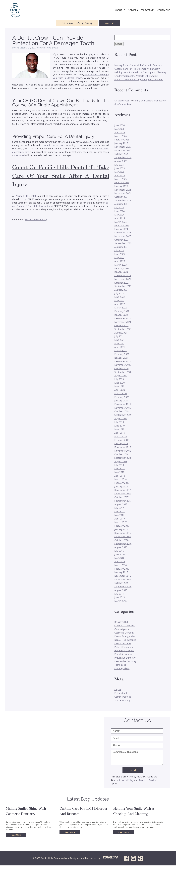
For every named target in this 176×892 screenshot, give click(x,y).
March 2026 (120, 135)
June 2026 (119, 125)
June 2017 (119, 511)
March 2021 (120, 350)
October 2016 (121, 540)
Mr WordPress (121, 100)
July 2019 (119, 422)
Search (118, 43)
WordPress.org (122, 700)
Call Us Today (77, 23)
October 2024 (121, 196)
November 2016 (122, 536)
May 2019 (119, 429)
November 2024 (122, 193)
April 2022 (119, 303)
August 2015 (120, 590)
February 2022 (121, 311)
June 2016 (119, 554)
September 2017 (122, 500)
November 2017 (122, 493)
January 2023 (121, 271)
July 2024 (119, 207)
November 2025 (122, 150)
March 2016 (120, 565)
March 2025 (120, 178)
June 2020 (119, 382)
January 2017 (121, 529)
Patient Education (123, 646)
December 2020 (122, 361)
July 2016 (119, 550)
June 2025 (119, 168)
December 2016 (122, 532)
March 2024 (120, 221)
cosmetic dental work (53, 145)
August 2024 (120, 203)
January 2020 (121, 400)
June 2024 (119, 211)
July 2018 (119, 464)
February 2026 (121, 139)
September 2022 (122, 286)
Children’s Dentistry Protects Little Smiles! (136, 75)
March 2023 (120, 264)
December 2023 (122, 232)
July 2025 (119, 164)
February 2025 (121, 182)
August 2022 (120, 289)
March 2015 (120, 600)
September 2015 (122, 586)
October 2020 (121, 368)
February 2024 (121, 225)
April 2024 (119, 218)
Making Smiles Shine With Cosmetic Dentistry (138, 65)
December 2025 (122, 146)
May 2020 (119, 386)
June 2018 (119, 468)
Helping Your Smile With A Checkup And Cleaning (140, 72)
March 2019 (120, 436)
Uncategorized (121, 668)
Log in (117, 689)
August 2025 (120, 161)
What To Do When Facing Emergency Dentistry (138, 79)
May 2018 (119, 472)
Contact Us (163, 10)
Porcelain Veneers (123, 654)
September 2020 (122, 371)
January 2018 (121, 486)
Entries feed (120, 693)
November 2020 (122, 364)
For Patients (147, 10)
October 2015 (121, 582)
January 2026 (121, 143)
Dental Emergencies (124, 636)
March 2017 (120, 522)
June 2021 (119, 339)
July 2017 (119, 507)
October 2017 (121, 497)
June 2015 (119, 597)
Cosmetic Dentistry (124, 632)
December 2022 (122, 275)
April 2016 (119, 561)
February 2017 (121, 525)
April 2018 (119, 475)
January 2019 (121, 443)
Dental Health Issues (125, 639)
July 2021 (119, 336)
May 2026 (119, 128)
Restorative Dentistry (36, 219)
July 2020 (119, 379)
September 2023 (122, 243)
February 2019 (121, 439)
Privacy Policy (126, 780)
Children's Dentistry (124, 625)
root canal (19, 155)
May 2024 (119, 214)
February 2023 (121, 268)
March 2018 (120, 479)
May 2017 (119, 514)
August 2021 (120, 332)
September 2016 (122, 543)
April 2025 (119, 175)
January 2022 (121, 314)
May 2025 (119, 171)
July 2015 (119, 593)
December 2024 (122, 189)
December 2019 (122, 404)
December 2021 (122, 318)
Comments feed (122, 696)
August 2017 (120, 504)
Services (133, 10)
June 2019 (119, 425)
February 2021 (121, 354)
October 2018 (121, 454)
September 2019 (122, 414)
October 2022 (121, 282)
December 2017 (122, 489)
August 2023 (120, 246)
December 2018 (122, 447)
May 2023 (119, 257)
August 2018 (120, 461)
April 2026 (119, 132)
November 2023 (122, 236)
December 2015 (122, 575)
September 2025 (122, 157)
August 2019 (120, 418)
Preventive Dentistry (124, 657)
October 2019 (121, 411)
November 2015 (122, 579)
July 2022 (119, 293)
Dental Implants (122, 643)
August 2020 (120, 375)
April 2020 (119, 389)
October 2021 (121, 325)
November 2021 (122, 321)
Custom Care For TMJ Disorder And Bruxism (137, 68)
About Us (120, 10)
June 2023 (119, 254)
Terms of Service (147, 780)
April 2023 (119, 261)
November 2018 (122, 450)
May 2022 (119, 300)
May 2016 (119, 557)
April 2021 (119, 346)
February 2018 (121, 482)
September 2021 (122, 329)
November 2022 (122, 279)
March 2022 (120, 307)
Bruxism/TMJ (121, 621)
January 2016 (121, 572)
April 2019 (119, 432)
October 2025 (121, 153)
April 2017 (119, 518)
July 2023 (119, 250)
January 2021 (121, 357)
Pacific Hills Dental (25, 195)
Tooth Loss (120, 664)
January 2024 (121, 228)
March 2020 (120, 393)
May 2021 (119, 343)
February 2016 (121, 568)
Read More (16, 835)
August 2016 (120, 547)
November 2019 (122, 407)
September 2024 (122, 200)
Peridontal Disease (124, 650)
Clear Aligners (121, 629)
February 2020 (121, 396)
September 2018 (122, 457)
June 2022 (119, 296)
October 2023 (121, 239)
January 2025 (121, 186)
